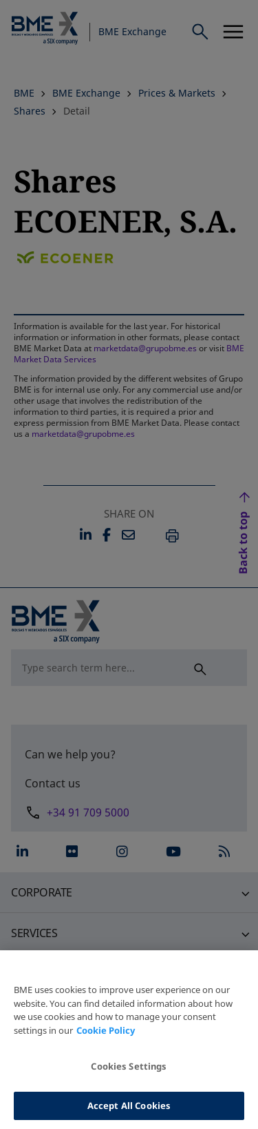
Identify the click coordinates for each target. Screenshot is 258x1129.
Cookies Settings (128, 1072)
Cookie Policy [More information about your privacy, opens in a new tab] (105, 1036)
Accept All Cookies (129, 1111)
